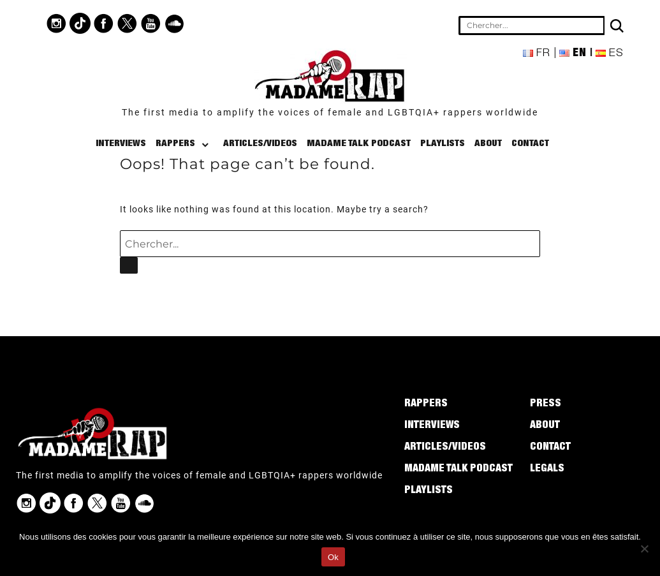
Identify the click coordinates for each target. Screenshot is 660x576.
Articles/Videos (260, 144)
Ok (333, 557)
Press (545, 404)
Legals (547, 469)
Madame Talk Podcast (359, 144)
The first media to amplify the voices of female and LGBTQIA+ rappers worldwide (330, 112)
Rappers (175, 144)
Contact (530, 144)
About (488, 144)
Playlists (442, 144)
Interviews (121, 144)
